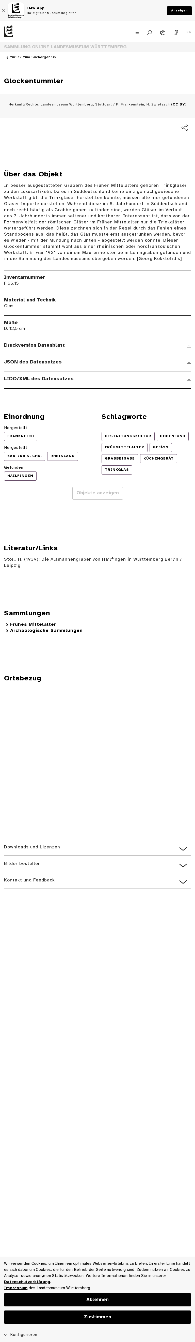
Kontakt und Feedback (29, 880)
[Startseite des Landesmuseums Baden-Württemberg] (24, 35)
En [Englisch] (189, 32)
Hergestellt (15, 428)
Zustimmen (97, 1317)
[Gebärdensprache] (175, 32)
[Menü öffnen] (137, 32)
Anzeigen (179, 10)
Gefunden (13, 467)
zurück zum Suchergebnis (33, 57)
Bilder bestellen (22, 863)
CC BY (179, 104)
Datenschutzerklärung (27, 1282)
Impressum (15, 1288)
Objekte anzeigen (97, 493)
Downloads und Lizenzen (32, 847)
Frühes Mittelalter (33, 624)
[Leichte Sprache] (162, 32)
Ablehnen (97, 1299)
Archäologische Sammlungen (46, 630)
